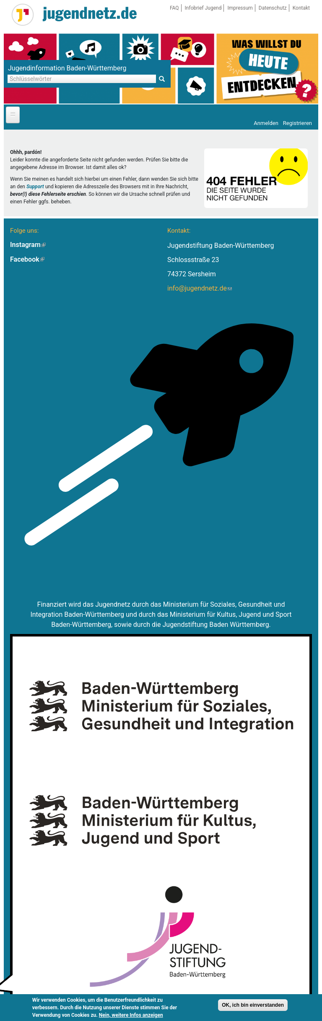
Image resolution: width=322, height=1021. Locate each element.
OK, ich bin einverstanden (253, 1006)
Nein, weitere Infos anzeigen (131, 1016)
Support (35, 187)
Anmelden (266, 123)
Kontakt (301, 8)
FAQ (174, 8)
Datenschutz (273, 8)
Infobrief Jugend (203, 8)
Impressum (239, 8)
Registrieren (297, 123)
